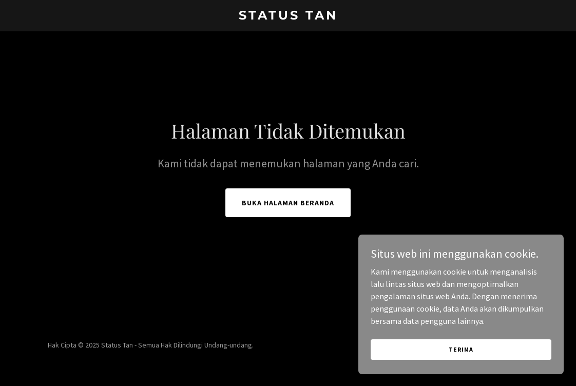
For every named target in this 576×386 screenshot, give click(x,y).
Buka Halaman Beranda (288, 202)
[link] (288, 16)
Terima (461, 349)
